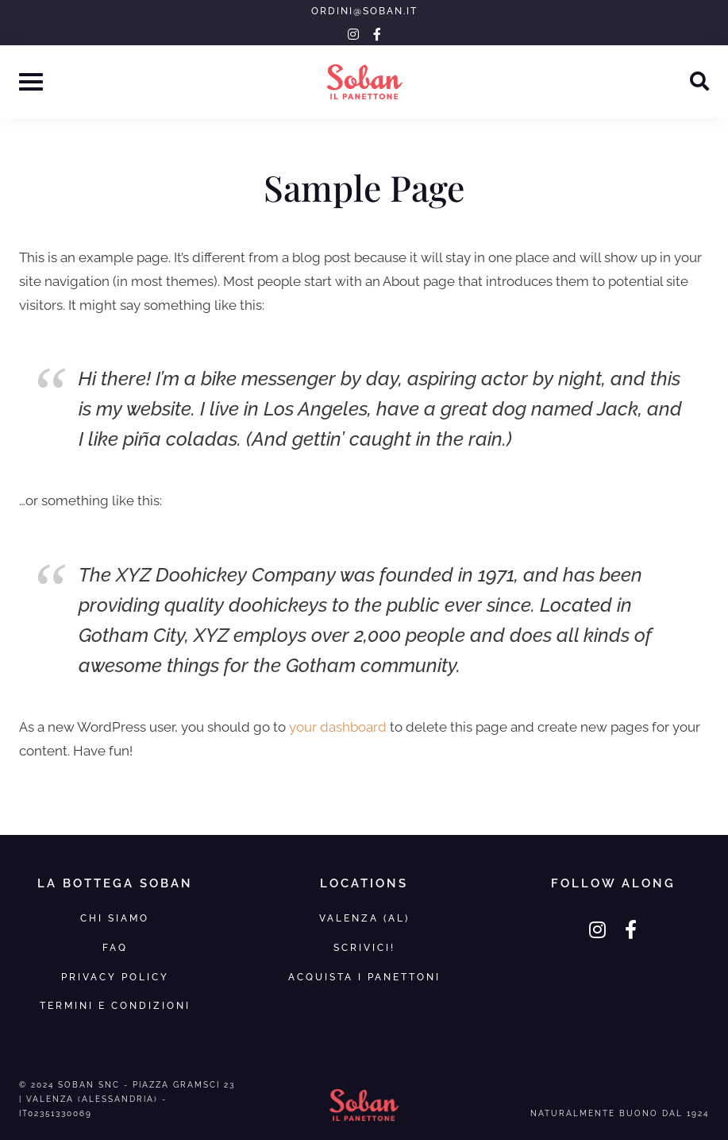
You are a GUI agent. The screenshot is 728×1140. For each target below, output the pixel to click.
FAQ (115, 947)
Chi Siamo (114, 918)
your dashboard (338, 727)
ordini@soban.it (364, 11)
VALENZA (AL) (364, 918)
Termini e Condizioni (115, 1005)
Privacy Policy (115, 977)
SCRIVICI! (364, 947)
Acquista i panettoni (364, 977)
